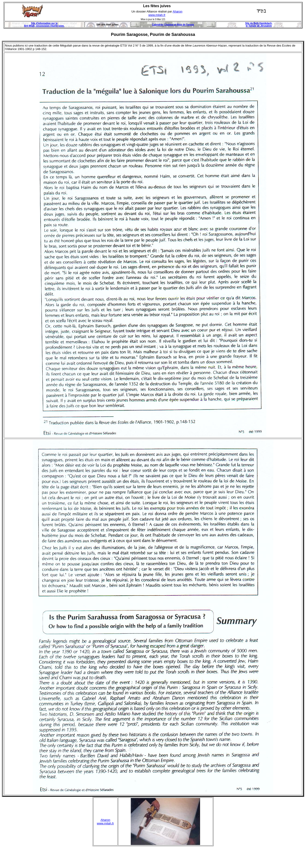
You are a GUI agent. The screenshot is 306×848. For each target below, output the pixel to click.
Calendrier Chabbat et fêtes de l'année (173, 24)
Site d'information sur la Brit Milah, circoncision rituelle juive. (44, 24)
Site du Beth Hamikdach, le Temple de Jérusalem (258, 24)
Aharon (177, 11)
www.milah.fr (157, 15)
